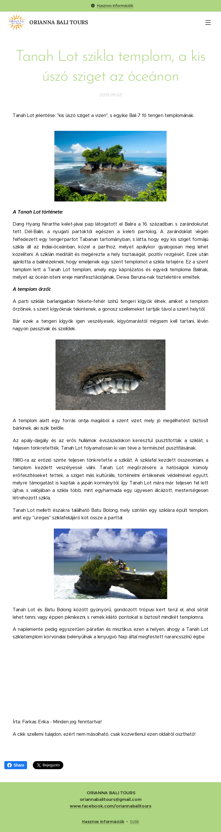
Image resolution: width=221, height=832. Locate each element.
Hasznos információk (115, 5)
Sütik (134, 821)
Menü (208, 22)
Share (15, 765)
